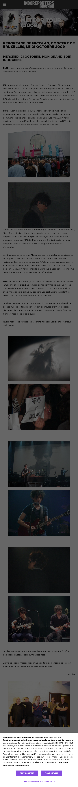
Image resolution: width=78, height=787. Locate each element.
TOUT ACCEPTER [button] (27, 773)
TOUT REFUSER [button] (51, 773)
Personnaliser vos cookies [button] (38, 781)
